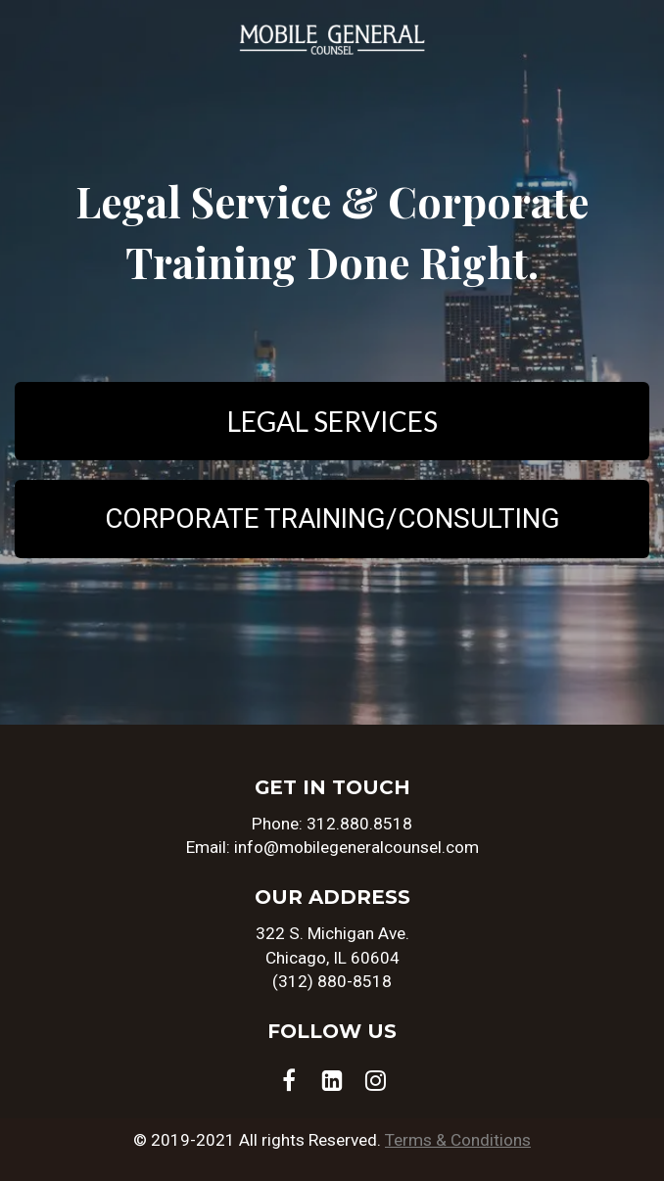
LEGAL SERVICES (332, 421)
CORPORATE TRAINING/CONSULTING (332, 518)
